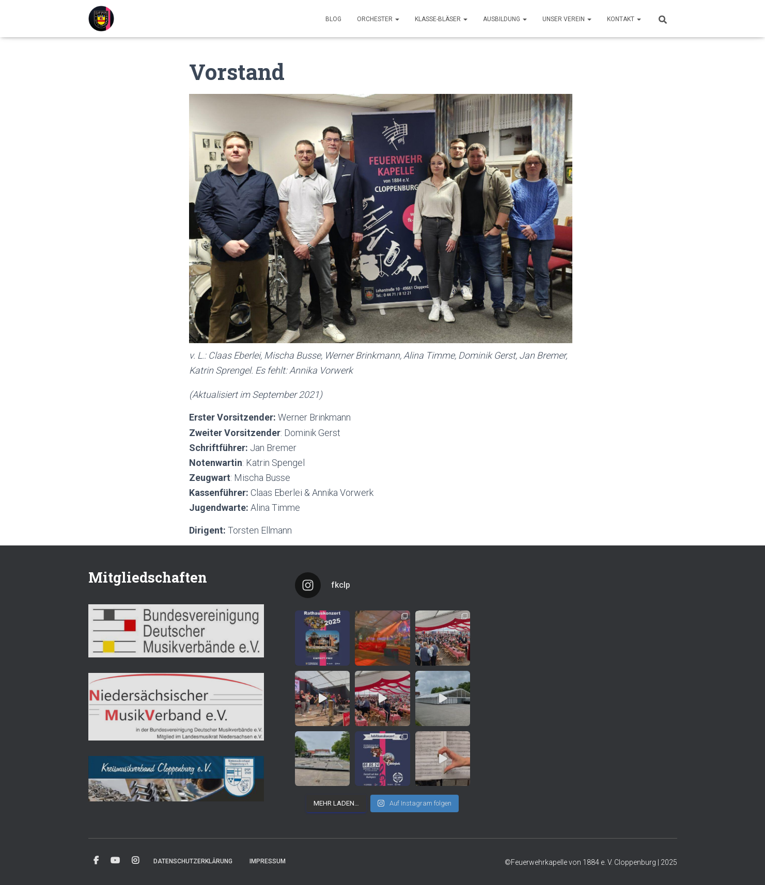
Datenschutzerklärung (192, 861)
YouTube (115, 861)
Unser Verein (566, 19)
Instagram (135, 861)
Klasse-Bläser (441, 19)
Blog (333, 19)
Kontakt (624, 19)
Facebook (96, 861)
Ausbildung (505, 19)
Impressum (267, 861)
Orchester (378, 19)
